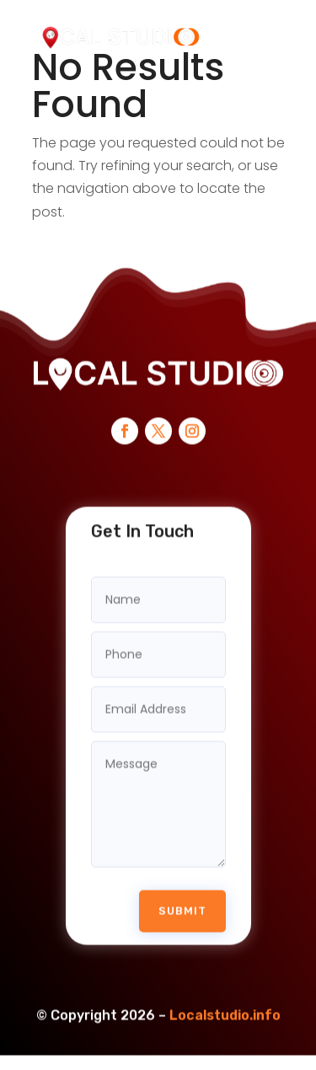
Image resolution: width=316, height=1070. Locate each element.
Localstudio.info (225, 1008)
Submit (182, 903)
